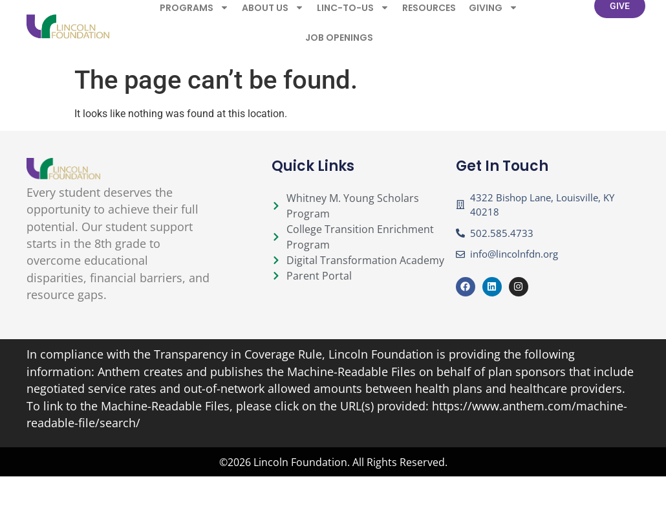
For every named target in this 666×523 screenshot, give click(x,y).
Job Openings (339, 31)
